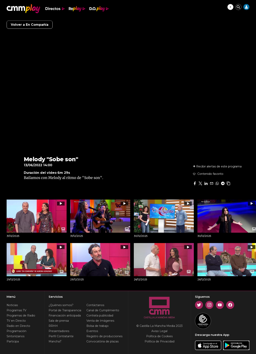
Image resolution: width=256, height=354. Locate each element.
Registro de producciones (104, 336)
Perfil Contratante (61, 336)
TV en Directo (16, 320)
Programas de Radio (21, 315)
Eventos (92, 331)
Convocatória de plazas (102, 341)
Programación (16, 331)
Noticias (12, 305)
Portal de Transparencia (65, 310)
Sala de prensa (59, 320)
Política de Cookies (159, 336)
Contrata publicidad (99, 315)
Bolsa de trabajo (97, 326)
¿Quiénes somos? (61, 305)
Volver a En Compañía (29, 25)
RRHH (53, 326)
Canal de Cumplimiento (102, 310)
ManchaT (55, 341)
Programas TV (16, 310)
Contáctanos (95, 305)
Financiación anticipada (65, 315)
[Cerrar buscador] (238, 7)
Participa (13, 341)
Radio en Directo (18, 326)
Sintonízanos (15, 336)
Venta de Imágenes (100, 320)
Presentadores (59, 331)
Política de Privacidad (159, 341)
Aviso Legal (159, 331)
